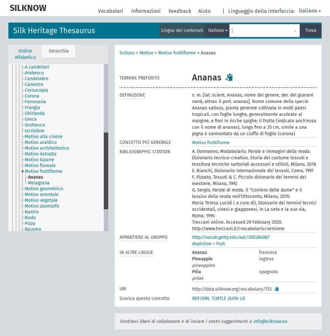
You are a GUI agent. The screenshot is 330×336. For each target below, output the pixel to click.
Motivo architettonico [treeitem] (47, 148)
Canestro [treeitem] (34, 84)
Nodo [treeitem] (30, 217)
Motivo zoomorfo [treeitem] (42, 206)
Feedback (180, 11)
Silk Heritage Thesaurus (54, 30)
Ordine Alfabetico (25, 54)
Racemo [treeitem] (33, 229)
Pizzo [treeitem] (30, 223)
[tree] (58, 147)
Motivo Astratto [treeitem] (40, 154)
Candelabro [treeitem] (36, 78)
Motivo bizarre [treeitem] (39, 160)
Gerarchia (59, 51)
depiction (201, 244)
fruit (220, 244)
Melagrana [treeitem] (39, 183)
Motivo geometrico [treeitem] (44, 188)
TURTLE (219, 298)
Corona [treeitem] (32, 96)
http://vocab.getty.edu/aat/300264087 (230, 237)
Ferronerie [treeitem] (35, 102)
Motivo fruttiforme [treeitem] (44, 171)
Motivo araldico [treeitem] (41, 142)
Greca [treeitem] (31, 119)
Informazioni (146, 11)
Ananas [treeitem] (35, 177)
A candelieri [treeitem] (37, 67)
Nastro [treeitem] (32, 212)
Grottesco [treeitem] (35, 125)
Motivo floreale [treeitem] (40, 165)
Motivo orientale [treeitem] (42, 194)
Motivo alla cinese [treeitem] (44, 136)
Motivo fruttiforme (177, 53)
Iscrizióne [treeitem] (34, 131)
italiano (310, 11)
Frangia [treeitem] (32, 107)
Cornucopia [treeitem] (36, 90)
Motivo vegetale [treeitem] (41, 200)
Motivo (146, 53)
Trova (310, 30)
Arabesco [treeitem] (34, 73)
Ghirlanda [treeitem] (35, 113)
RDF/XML (201, 298)
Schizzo (127, 53)
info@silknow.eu (270, 321)
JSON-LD (236, 298)
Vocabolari (111, 11)
